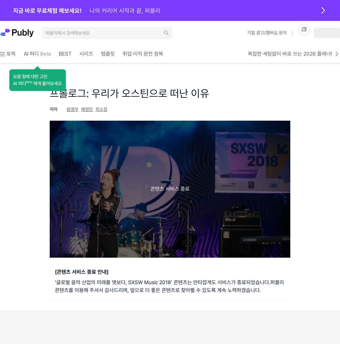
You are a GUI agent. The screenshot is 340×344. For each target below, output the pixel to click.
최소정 (101, 109)
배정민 (87, 109)
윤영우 (72, 109)
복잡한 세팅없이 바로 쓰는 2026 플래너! (294, 54)
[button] (37, 80)
